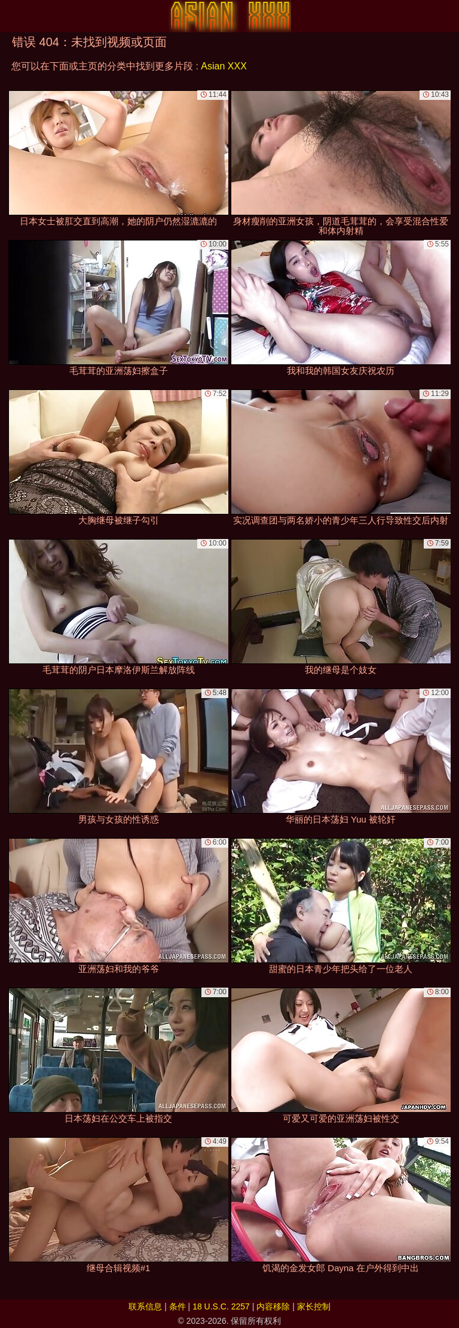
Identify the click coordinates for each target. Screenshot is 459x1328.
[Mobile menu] (10, 16)
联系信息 (145, 1306)
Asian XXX (223, 66)
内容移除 (273, 1306)
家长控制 (314, 1306)
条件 (177, 1306)
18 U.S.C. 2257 (221, 1306)
